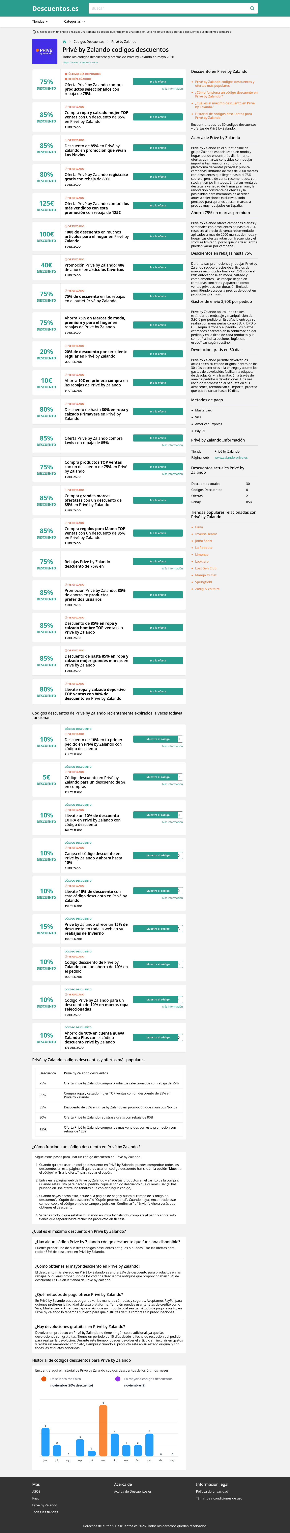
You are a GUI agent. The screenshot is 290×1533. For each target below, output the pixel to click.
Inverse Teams (206, 534)
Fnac (35, 1498)
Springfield (203, 582)
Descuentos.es (55, 8)
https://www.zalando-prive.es (80, 62)
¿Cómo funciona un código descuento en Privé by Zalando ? (226, 94)
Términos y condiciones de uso (219, 1498)
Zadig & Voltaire (207, 589)
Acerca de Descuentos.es (133, 1491)
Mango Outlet (205, 575)
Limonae (201, 554)
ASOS (36, 1491)
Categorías (75, 21)
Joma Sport (203, 541)
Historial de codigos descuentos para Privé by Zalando (223, 116)
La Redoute (203, 547)
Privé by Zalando (44, 1505)
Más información (172, 88)
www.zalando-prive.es (231, 457)
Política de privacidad (212, 1491)
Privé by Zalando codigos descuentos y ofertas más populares (224, 84)
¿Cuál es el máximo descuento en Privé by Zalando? (225, 105)
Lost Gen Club (205, 568)
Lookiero (202, 561)
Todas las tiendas (45, 1512)
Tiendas (40, 21)
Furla (199, 527)
